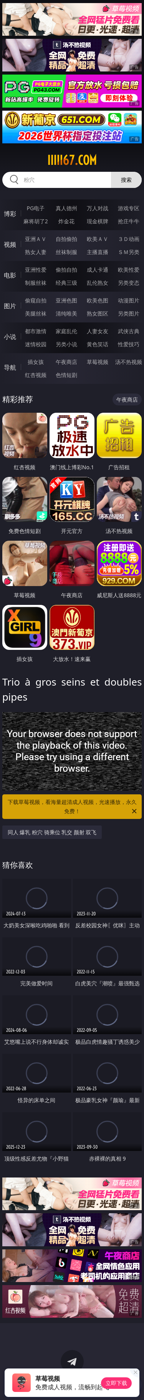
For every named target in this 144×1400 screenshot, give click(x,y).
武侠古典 (128, 331)
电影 (10, 275)
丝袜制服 (66, 252)
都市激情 (35, 331)
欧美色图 (97, 300)
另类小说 (66, 344)
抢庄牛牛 (128, 221)
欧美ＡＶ (97, 238)
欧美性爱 (128, 269)
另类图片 (128, 313)
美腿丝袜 (35, 313)
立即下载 (116, 1383)
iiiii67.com (72, 160)
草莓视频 (97, 361)
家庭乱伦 (66, 331)
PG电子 (35, 208)
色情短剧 (66, 375)
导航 (10, 367)
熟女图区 (97, 313)
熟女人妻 (35, 252)
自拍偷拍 (66, 238)
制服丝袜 (35, 282)
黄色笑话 (97, 344)
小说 (10, 336)
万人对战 (97, 208)
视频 (10, 244)
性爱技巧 (128, 344)
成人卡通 (97, 269)
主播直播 (97, 252)
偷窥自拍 (35, 300)
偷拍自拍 (66, 269)
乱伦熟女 (97, 282)
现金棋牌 (97, 221)
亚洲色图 (66, 300)
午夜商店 (66, 361)
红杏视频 (35, 375)
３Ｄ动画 (128, 238)
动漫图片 (128, 300)
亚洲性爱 (35, 269)
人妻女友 (97, 331)
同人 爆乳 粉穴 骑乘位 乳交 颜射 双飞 (52, 832)
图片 (10, 306)
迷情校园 (35, 344)
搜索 (126, 179)
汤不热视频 (128, 361)
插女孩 (36, 361)
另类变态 (128, 282)
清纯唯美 (66, 313)
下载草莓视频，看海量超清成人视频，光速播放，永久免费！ (73, 807)
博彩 (10, 213)
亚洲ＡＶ (35, 238)
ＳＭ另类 (128, 252)
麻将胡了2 (35, 221)
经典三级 (66, 282)
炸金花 (66, 221)
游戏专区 (128, 208)
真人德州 (66, 208)
